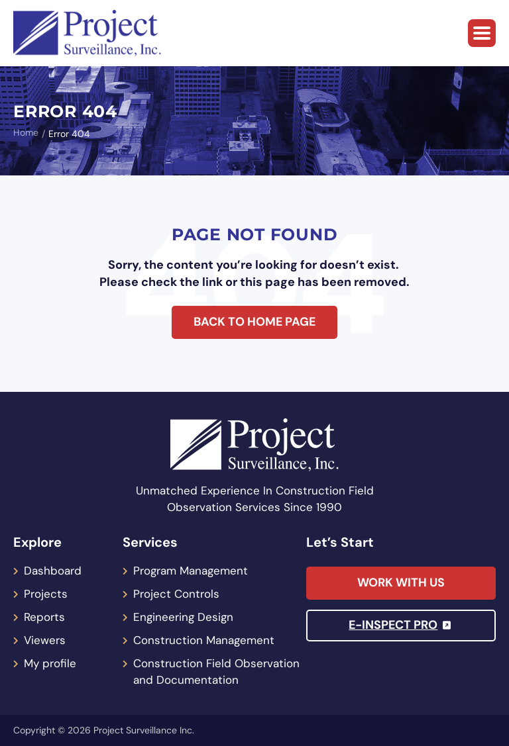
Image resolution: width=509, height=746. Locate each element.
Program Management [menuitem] (190, 570)
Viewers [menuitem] (45, 640)
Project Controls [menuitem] (176, 593)
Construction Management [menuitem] (203, 640)
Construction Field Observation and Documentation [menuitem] (216, 671)
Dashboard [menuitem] (53, 570)
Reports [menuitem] (44, 617)
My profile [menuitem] (50, 663)
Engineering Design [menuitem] (183, 617)
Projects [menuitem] (46, 593)
